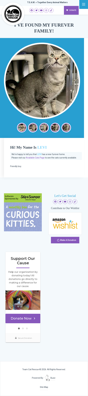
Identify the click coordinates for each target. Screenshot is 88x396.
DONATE (71, 10)
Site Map (44, 387)
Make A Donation (66, 240)
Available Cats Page (35, 157)
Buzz (50, 378)
